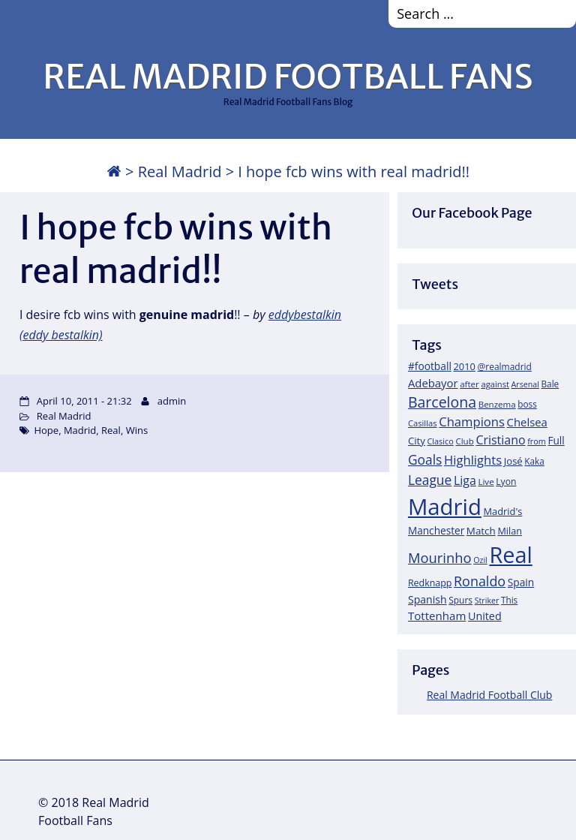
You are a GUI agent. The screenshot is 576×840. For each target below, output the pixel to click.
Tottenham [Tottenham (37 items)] (437, 615)
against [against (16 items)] (495, 384)
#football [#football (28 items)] (430, 366)
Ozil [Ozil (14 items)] (480, 560)
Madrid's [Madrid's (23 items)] (502, 511)
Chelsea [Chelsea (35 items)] (527, 421)
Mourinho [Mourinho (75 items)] (440, 557)
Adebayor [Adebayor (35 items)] (433, 382)
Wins (137, 430)
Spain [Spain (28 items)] (521, 582)
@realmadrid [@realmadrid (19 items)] (505, 366)
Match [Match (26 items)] (481, 530)
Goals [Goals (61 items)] (425, 459)
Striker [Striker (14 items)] (487, 600)
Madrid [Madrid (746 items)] (445, 507)
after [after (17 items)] (469, 384)
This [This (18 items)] (509, 600)
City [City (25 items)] (416, 440)
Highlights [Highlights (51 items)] (473, 459)
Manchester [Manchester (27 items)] (436, 530)
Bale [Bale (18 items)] (551, 384)
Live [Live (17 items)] (486, 481)
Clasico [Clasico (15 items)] (440, 441)
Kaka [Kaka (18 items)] (534, 461)
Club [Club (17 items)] (464, 441)
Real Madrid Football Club (489, 695)
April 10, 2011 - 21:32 (84, 401)
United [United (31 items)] (485, 616)
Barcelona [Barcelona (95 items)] (442, 402)
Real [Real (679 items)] (510, 554)
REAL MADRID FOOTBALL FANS (287, 77)
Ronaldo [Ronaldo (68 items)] (480, 581)
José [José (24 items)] (513, 461)
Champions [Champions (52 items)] (472, 421)
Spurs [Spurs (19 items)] (460, 600)
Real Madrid (180, 171)
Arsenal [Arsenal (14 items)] (525, 384)
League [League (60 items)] (430, 480)
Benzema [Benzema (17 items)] (497, 404)
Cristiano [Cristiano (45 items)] (500, 440)
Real (111, 430)
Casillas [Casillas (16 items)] (422, 423)
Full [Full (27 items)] (556, 440)
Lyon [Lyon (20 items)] (506, 481)
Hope (46, 430)
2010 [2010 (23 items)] (464, 366)
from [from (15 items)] (536, 441)
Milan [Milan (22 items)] (509, 530)
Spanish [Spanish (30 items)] (427, 599)
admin (172, 401)
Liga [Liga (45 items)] (465, 480)
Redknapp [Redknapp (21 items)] (430, 583)
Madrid (80, 430)
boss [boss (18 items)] (527, 404)
